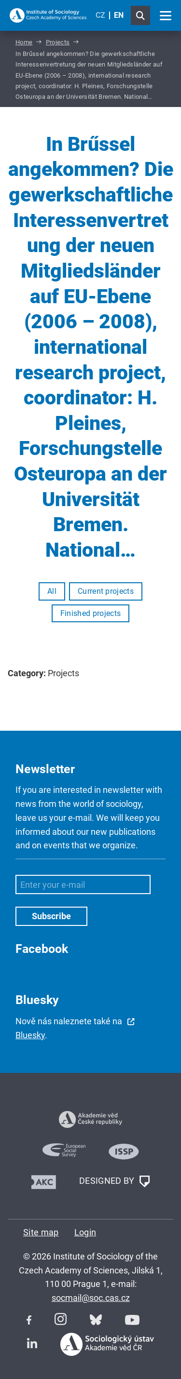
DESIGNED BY (114, 1181)
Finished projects (90, 613)
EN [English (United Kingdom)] (119, 15)
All (51, 591)
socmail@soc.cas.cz (91, 1298)
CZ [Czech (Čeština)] (100, 15)
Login (85, 1232)
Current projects (106, 591)
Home (23, 42)
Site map (41, 1232)
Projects (58, 42)
